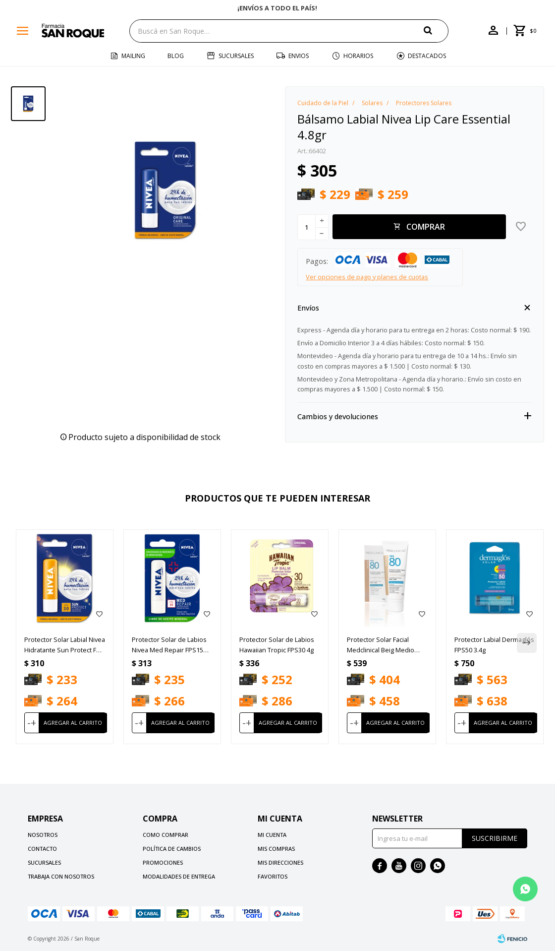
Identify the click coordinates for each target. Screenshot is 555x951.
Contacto (42, 848)
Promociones (163, 862)
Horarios (358, 56)
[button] (436, 30)
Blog (175, 56)
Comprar (425, 226)
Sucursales (236, 56)
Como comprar (165, 834)
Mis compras (276, 848)
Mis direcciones (280, 862)
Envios (298, 56)
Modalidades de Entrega (179, 876)
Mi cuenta (272, 834)
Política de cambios (172, 848)
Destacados (427, 56)
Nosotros (42, 834)
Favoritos (272, 876)
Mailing (133, 56)
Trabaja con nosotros (61, 876)
